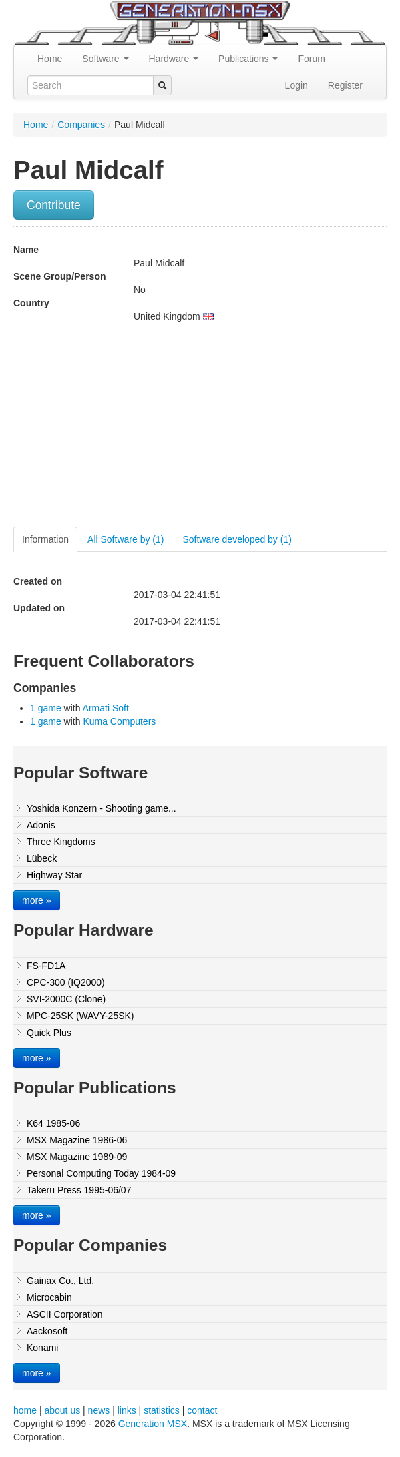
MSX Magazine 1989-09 (77, 1156)
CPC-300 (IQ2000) (66, 982)
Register (345, 85)
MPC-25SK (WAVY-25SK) (80, 1015)
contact (202, 1410)
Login (296, 85)
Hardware (174, 58)
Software (105, 58)
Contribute (54, 205)
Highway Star (54, 875)
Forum (311, 58)
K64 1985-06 (53, 1123)
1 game (45, 708)
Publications (248, 58)
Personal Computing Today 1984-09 (101, 1173)
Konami (42, 1347)
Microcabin (49, 1297)
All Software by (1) (125, 539)
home (25, 1410)
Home (49, 58)
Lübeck (42, 858)
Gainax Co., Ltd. (60, 1280)
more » (36, 900)
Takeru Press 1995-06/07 (79, 1190)
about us (62, 1410)
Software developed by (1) (236, 539)
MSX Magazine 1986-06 (77, 1140)
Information (45, 539)
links (127, 1410)
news (99, 1410)
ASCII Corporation (65, 1314)
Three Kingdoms (61, 841)
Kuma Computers (119, 721)
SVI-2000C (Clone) (66, 999)
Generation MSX (153, 1423)
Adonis (41, 825)
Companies (81, 124)
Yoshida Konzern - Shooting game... (101, 808)
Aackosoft (47, 1331)
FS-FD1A (46, 965)
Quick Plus (49, 1032)
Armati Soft (106, 708)
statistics (162, 1410)
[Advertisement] (125, 429)
